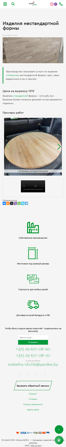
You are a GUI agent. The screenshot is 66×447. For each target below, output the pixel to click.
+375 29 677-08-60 (33, 349)
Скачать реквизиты (33, 404)
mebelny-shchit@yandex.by (33, 364)
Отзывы (33, 399)
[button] (59, 147)
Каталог (33, 394)
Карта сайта (33, 410)
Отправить (33, 342)
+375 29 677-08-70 (33, 355)
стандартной (20, 96)
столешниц (12, 75)
